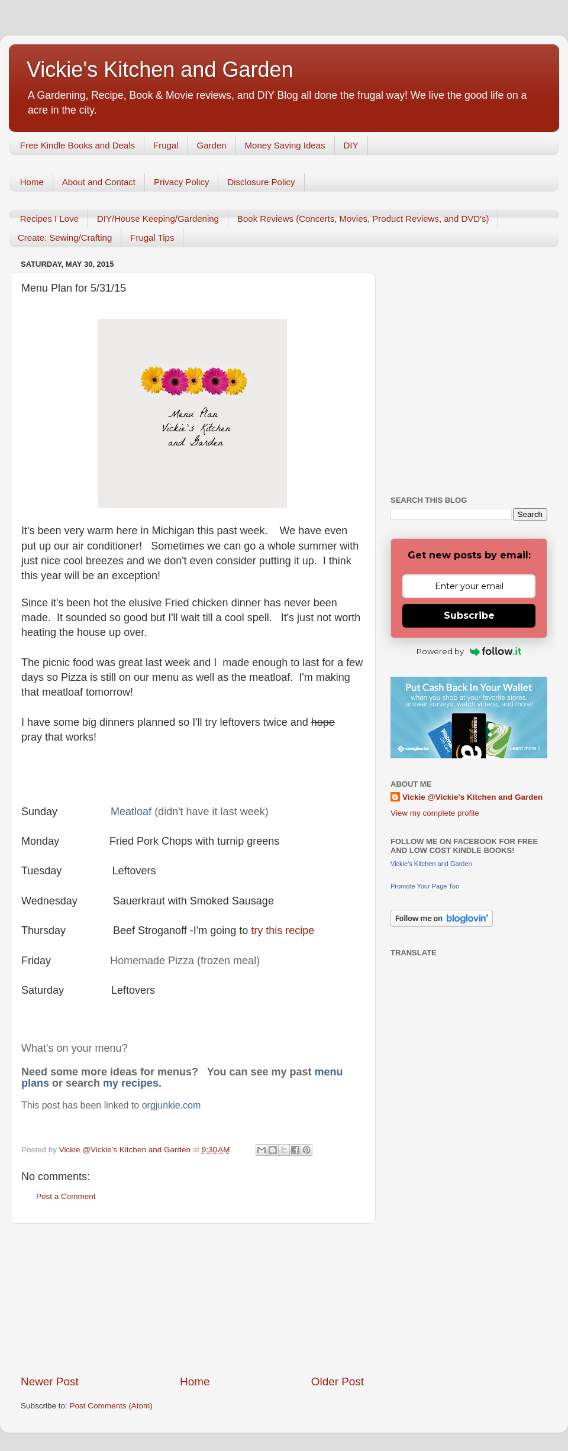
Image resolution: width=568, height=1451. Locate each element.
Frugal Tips (152, 237)
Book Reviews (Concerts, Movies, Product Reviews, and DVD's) (363, 219)
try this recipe (282, 930)
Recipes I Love (49, 219)
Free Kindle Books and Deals (77, 145)
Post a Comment (66, 1196)
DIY (351, 145)
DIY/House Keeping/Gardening (158, 219)
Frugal (166, 145)
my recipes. (132, 1083)
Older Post (337, 1381)
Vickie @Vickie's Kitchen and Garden (472, 797)
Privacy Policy (181, 182)
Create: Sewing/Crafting (65, 237)
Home (32, 182)
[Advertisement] (192, 1299)
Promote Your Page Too (424, 886)
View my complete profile (434, 813)
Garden (212, 145)
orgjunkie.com (171, 1105)
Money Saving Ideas (285, 145)
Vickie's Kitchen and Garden (160, 69)
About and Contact (98, 182)
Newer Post (50, 1381)
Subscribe (469, 615)
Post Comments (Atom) (111, 1405)
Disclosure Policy (261, 182)
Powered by (469, 651)
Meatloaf (132, 811)
